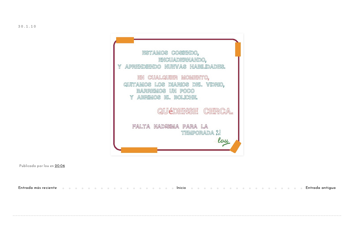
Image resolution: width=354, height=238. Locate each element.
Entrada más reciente (37, 188)
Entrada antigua (321, 188)
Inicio (181, 188)
